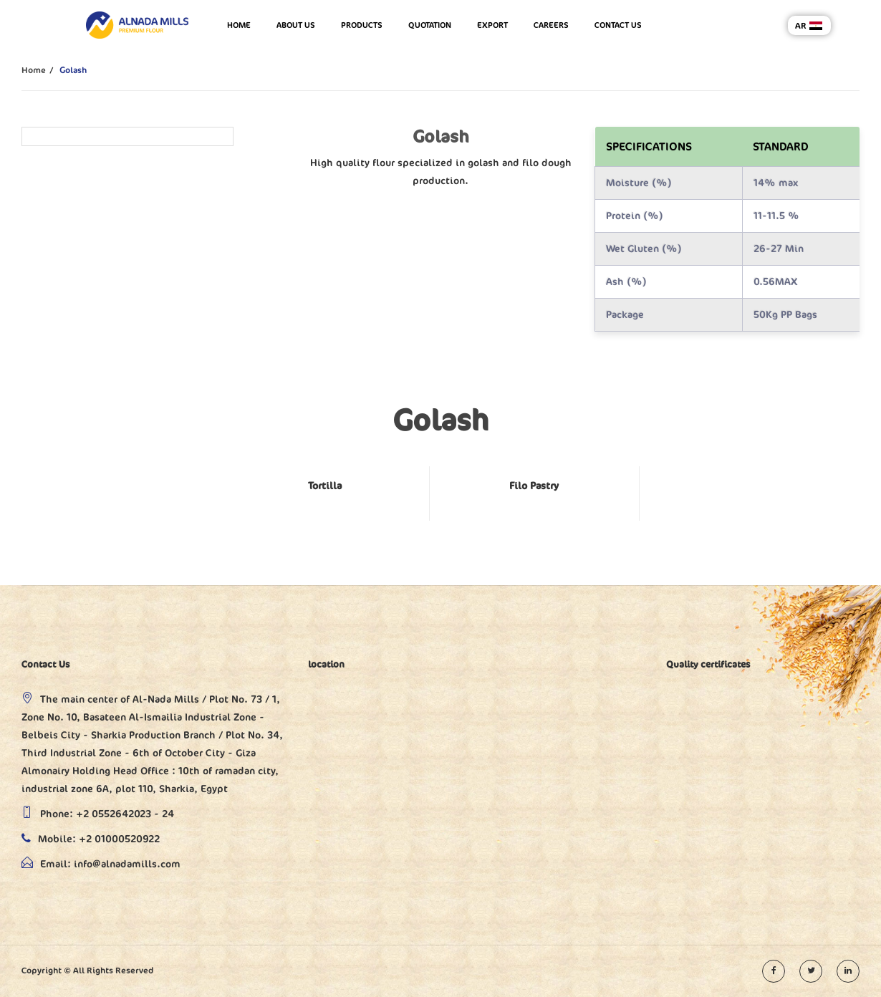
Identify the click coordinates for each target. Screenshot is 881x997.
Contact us (618, 25)
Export (492, 25)
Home (239, 25)
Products (361, 25)
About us (295, 25)
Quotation (429, 25)
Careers (551, 25)
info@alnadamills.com (127, 864)
